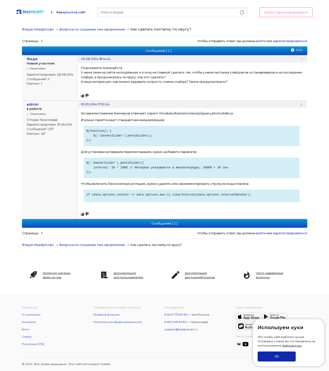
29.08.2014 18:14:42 (96, 59)
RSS (299, 50)
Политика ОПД (33, 344)
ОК (277, 356)
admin (33, 104)
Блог (25, 329)
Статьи (26, 336)
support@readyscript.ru (181, 329)
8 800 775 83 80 (176, 314)
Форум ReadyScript (38, 29)
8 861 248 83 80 (176, 322)
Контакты (29, 322)
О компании (31, 314)
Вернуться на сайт (71, 12)
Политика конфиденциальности (117, 322)
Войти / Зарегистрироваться (286, 12)
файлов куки (292, 345)
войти (261, 41)
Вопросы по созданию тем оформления (92, 29)
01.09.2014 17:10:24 (95, 104)
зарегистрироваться (290, 41)
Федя (32, 59)
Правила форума (106, 314)
